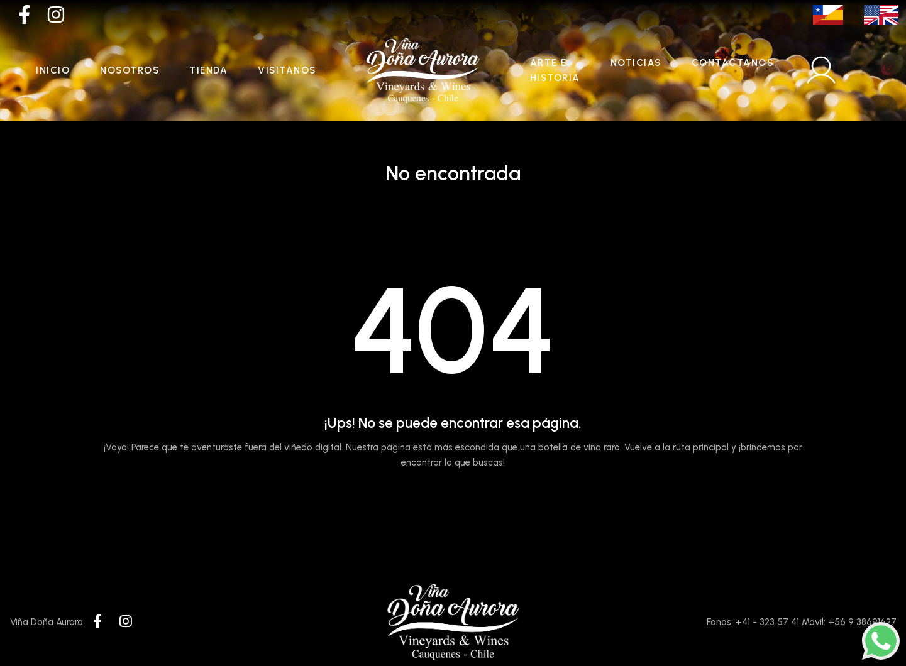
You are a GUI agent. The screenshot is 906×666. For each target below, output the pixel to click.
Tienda (208, 70)
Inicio (53, 70)
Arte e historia (555, 70)
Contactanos (733, 62)
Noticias (635, 62)
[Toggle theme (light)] (886, 70)
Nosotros (129, 70)
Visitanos (287, 70)
